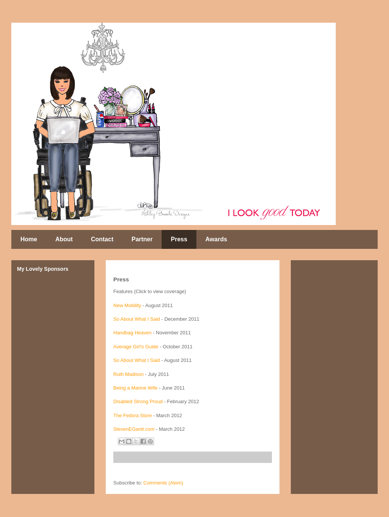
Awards (216, 239)
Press (179, 239)
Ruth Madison (128, 374)
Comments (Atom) (163, 483)
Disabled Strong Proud (138, 401)
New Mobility (127, 305)
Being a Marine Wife (135, 388)
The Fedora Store (132, 415)
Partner (142, 239)
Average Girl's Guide (135, 346)
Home (28, 239)
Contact (102, 239)
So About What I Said (136, 319)
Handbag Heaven (132, 332)
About (64, 239)
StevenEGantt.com (133, 429)
